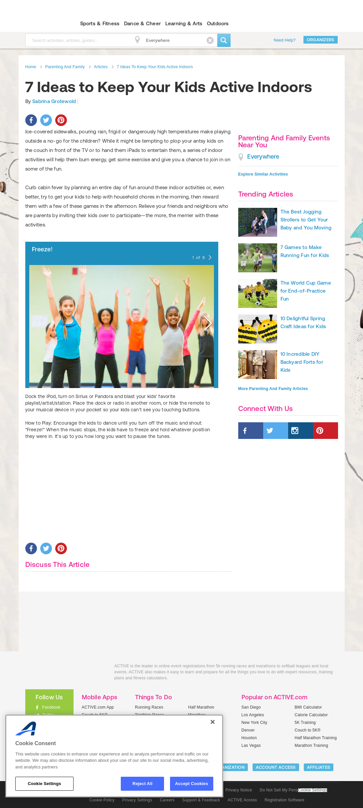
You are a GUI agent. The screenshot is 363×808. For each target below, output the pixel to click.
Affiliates (318, 767)
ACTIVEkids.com (44, 23)
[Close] (212, 722)
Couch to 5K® (308, 730)
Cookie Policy (102, 800)
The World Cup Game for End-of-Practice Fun (305, 291)
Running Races (149, 707)
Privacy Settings (137, 800)
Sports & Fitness (100, 23)
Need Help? (285, 40)
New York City (255, 722)
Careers (167, 800)
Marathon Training (311, 745)
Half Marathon (201, 707)
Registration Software (284, 800)
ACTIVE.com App (98, 707)
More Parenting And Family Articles (273, 388)
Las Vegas (251, 745)
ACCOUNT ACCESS (276, 767)
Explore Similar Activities (263, 174)
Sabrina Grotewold (54, 101)
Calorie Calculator (311, 715)
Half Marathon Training (316, 738)
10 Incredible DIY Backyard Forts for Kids (301, 362)
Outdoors (218, 23)
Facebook (51, 707)
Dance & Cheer (142, 23)
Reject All (142, 783)
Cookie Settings (312, 790)
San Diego (251, 707)
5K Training (305, 722)
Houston (249, 738)
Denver (248, 730)
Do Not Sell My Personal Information (293, 790)
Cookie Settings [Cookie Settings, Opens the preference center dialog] (44, 783)
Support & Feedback (201, 800)
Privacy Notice (239, 790)
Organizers (320, 39)
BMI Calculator (308, 707)
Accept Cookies (191, 783)
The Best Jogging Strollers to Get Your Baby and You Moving (306, 219)
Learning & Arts (184, 23)
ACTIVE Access (242, 800)
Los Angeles (253, 715)
